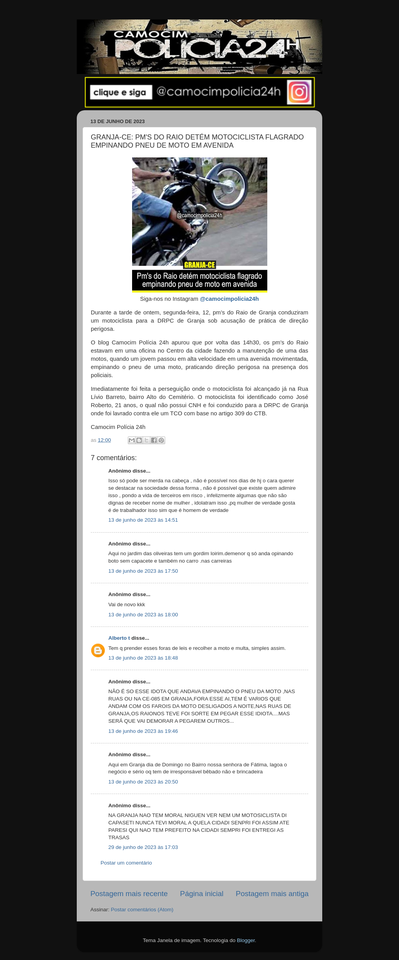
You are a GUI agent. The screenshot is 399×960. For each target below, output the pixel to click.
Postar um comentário (126, 863)
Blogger (246, 940)
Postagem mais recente (129, 893)
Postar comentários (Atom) (142, 909)
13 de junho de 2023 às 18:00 (143, 615)
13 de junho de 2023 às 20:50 (143, 782)
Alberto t (119, 638)
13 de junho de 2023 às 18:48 (143, 658)
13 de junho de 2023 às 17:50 (143, 571)
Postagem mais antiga (272, 893)
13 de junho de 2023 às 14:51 (143, 520)
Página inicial (201, 893)
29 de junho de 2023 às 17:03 (143, 847)
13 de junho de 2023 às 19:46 (143, 731)
